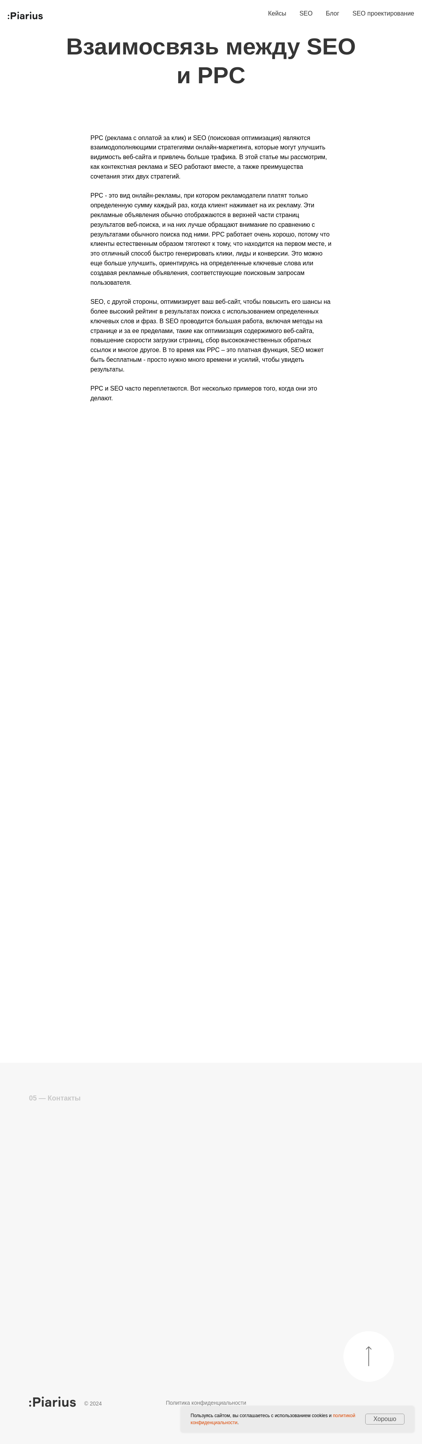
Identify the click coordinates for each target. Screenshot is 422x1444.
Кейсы (277, 13)
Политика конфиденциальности (206, 1403)
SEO (306, 13)
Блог (333, 13)
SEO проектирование (383, 13)
